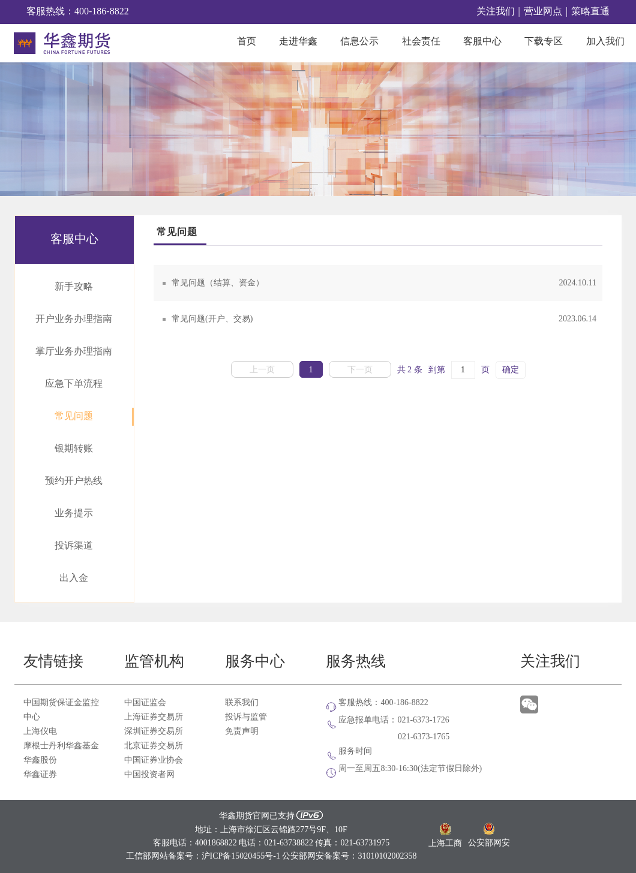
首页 (246, 42)
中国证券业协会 (153, 760)
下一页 (360, 370)
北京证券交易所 (153, 746)
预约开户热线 (74, 481)
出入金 (73, 578)
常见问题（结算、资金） (384, 283)
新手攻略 (74, 287)
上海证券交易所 (153, 717)
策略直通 (590, 12)
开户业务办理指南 (73, 319)
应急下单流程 (74, 384)
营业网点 (543, 12)
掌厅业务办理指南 (73, 352)
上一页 (262, 370)
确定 (510, 370)
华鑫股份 (40, 760)
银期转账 (74, 449)
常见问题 (74, 416)
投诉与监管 (246, 717)
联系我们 (242, 703)
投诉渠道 (74, 546)
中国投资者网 (149, 774)
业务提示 (74, 513)
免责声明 (242, 731)
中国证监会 (145, 703)
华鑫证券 (40, 774)
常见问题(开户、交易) (384, 319)
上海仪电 (40, 731)
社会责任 (421, 42)
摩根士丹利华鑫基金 (61, 746)
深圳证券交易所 (153, 731)
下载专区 (543, 42)
